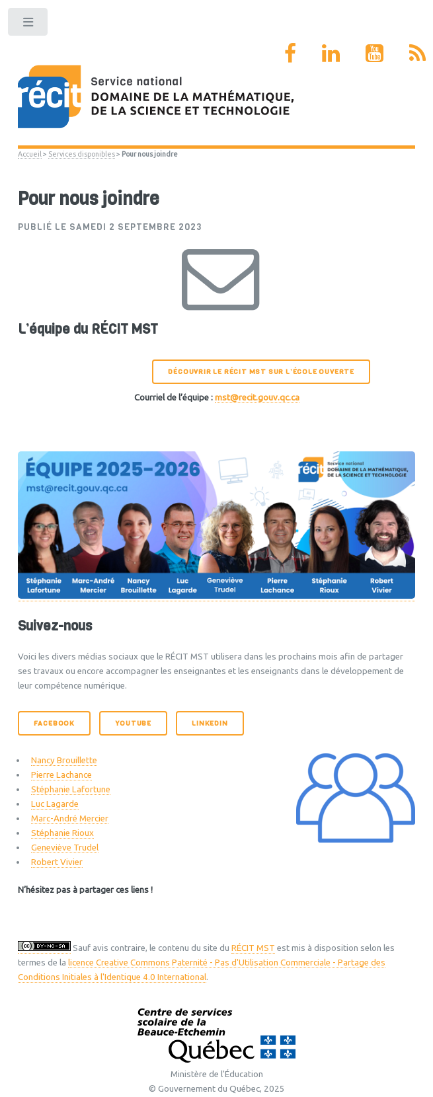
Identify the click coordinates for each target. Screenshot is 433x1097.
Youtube (133, 723)
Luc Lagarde (55, 804)
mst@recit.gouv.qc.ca (257, 397)
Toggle (29, 25)
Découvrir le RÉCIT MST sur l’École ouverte (261, 372)
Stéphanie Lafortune (70, 789)
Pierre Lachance (61, 775)
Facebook (54, 723)
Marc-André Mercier (69, 818)
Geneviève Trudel (64, 847)
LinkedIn (209, 723)
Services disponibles (81, 154)
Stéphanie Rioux (62, 833)
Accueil (30, 154)
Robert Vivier (57, 862)
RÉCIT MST (253, 948)
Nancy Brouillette (64, 760)
